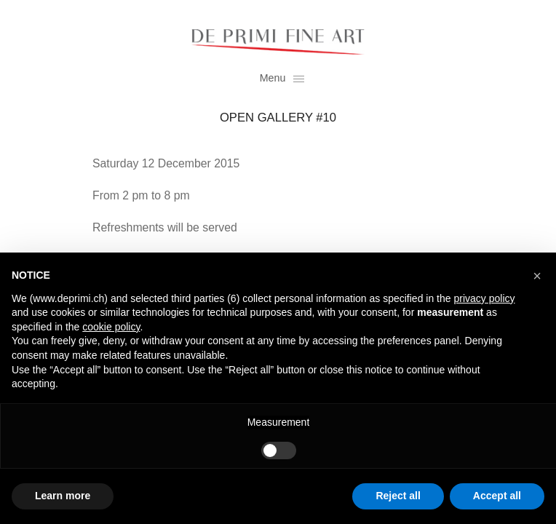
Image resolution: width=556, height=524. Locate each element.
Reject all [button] (398, 495)
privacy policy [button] (484, 298)
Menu (282, 78)
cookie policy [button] (111, 327)
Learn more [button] (62, 495)
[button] (537, 275)
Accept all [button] (497, 495)
